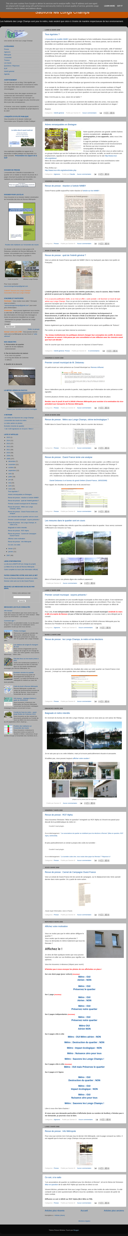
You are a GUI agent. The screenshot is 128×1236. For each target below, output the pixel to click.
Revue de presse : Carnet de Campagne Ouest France (70, 872)
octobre (11, 467)
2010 (8, 453)
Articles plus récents (54, 1210)
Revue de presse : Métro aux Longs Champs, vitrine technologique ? (77, 419)
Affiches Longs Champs (30, 279)
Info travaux (8, 611)
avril (10, 486)
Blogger (76, 1230)
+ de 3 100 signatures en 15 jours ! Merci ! (19, 429)
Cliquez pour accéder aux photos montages (22, 409)
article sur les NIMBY (91, 191)
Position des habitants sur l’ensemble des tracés (22, 245)
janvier (10, 551)
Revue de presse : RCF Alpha (59, 815)
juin (9, 479)
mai (9, 483)
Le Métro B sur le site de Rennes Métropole (19, 567)
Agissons (57, 174)
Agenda (7, 74)
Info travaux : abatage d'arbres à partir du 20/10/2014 (25, 699)
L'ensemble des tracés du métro (15, 420)
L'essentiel (7, 57)
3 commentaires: (94, 351)
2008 (8, 459)
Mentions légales (84, 1221)
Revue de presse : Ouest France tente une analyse (68, 457)
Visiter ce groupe (33, 329)
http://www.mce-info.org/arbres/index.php (60, 170)
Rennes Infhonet (97, 367)
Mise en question (51, 1184)
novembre (12, 464)
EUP (5, 68)
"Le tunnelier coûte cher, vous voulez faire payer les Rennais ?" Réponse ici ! (86, 856)
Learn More (109, 6)
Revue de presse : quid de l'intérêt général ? (65, 255)
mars (10, 489)
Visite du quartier (13, 279)
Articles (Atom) (59, 1215)
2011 (8, 449)
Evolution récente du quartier (14, 426)
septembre (12, 470)
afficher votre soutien (81, 758)
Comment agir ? (9, 621)
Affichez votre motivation (56, 926)
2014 (8, 440)
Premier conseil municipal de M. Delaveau (64, 362)
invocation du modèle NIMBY (57, 39)
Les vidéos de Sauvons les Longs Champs (19, 418)
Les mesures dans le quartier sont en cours (65, 520)
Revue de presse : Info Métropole (60, 1131)
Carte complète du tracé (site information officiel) (21, 569)
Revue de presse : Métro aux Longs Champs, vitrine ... (20, 507)
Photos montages (20, 631)
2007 (8, 555)
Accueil (84, 1210)
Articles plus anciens (114, 1210)
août (10, 473)
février (10, 548)
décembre (12, 461)
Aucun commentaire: (89, 113)
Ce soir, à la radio (53, 1177)
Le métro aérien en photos (13, 423)
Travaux (7, 60)
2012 (8, 446)
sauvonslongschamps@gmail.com (16, 286)
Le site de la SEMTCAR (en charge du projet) (20, 564)
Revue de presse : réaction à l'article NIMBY (65, 186)
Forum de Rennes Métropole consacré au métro (20, 578)
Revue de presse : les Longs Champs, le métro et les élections (74, 639)
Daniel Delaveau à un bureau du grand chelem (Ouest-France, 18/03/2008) (78, 480)
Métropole (7, 55)
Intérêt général (59, 113)
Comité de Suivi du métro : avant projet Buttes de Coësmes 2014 (25, 713)
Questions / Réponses (12, 66)
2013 (8, 443)
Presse (56, 243)
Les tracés (7, 63)
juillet (10, 476)
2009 (8, 456)
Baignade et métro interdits (57, 713)
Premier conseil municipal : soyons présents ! (66, 595)
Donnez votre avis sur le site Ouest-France (19, 581)
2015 (8, 437)
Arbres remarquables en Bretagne (60, 124)
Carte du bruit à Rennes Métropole (26, 686)
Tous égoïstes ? (52, 34)
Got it (120, 6)
